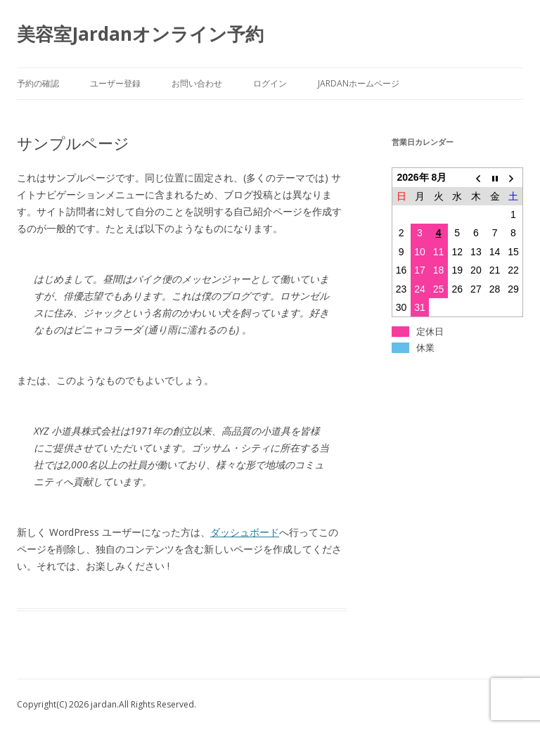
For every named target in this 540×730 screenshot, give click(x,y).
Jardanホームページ (358, 83)
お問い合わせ (197, 83)
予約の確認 (38, 83)
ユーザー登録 (115, 83)
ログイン (270, 83)
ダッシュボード (244, 532)
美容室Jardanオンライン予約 (140, 33)
